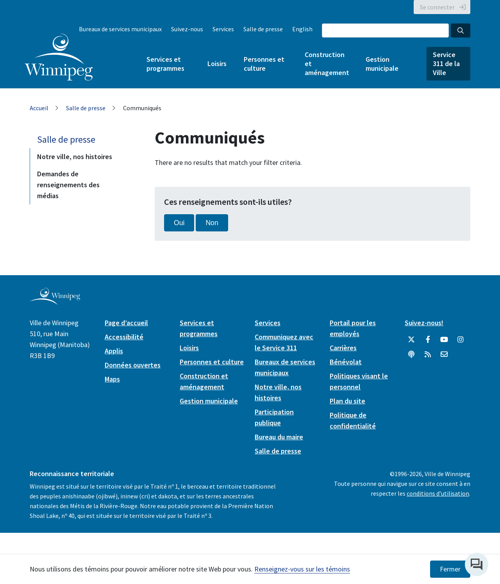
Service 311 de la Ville (446, 63)
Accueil (39, 108)
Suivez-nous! (424, 322)
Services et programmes (165, 64)
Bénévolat (346, 361)
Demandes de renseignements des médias (68, 184)
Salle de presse (263, 29)
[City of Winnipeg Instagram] (460, 339)
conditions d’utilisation (438, 493)
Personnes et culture (264, 64)
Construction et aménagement (326, 63)
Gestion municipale (382, 64)
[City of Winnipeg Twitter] (411, 339)
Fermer (450, 569)
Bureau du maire (279, 436)
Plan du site (347, 400)
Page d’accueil (126, 322)
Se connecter (437, 7)
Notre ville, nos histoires (74, 156)
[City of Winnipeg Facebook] (427, 339)
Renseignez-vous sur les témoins (302, 568)
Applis (114, 350)
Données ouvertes (133, 364)
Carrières (343, 347)
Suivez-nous (187, 29)
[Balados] (411, 354)
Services (223, 29)
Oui (179, 223)
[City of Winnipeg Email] (444, 354)
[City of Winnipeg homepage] (55, 301)
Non (211, 223)
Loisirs (217, 63)
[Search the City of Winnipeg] (385, 30)
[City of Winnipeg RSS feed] (427, 354)
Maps (112, 378)
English (302, 29)
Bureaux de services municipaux (120, 29)
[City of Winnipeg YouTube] (444, 339)
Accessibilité (124, 336)
